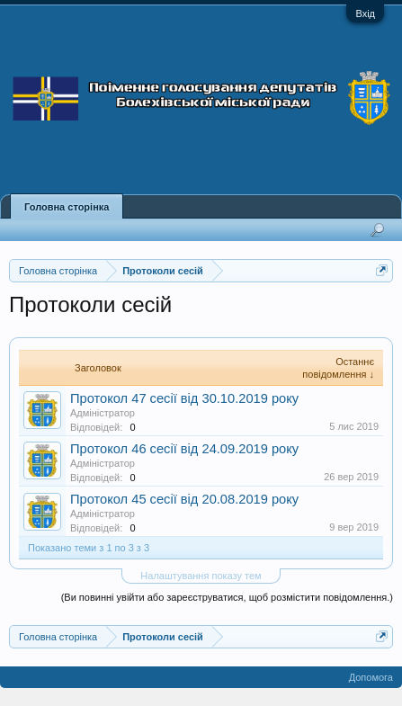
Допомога (371, 677)
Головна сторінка (66, 206)
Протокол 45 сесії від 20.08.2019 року (184, 499)
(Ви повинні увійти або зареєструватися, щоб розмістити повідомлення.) (227, 597)
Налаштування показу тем (200, 575)
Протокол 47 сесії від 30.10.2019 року (184, 398)
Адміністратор (102, 412)
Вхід (365, 13)
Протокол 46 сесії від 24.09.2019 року (184, 449)
